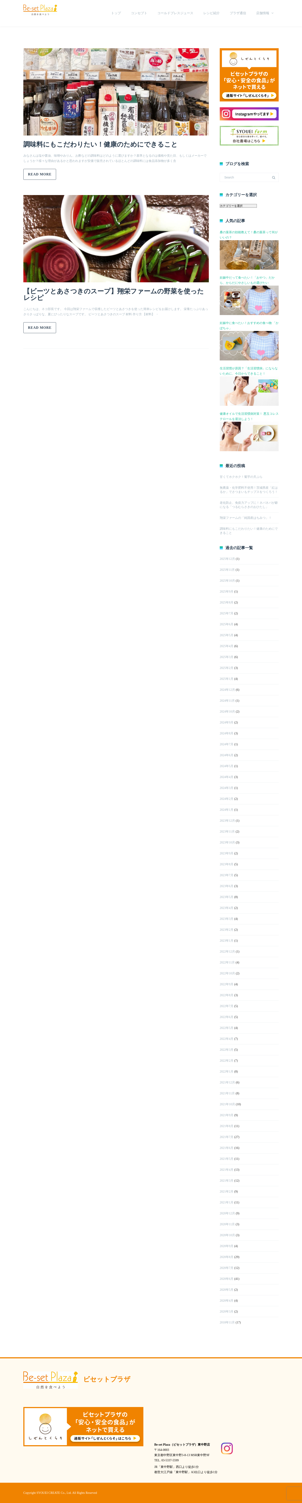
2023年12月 (227, 820)
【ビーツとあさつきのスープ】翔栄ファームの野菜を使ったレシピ (113, 294)
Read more (39, 174)
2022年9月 (226, 984)
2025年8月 (226, 602)
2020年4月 (226, 1300)
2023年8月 (226, 864)
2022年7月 (226, 1006)
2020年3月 (226, 1311)
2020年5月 (226, 1289)
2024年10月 (227, 711)
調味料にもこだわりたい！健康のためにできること (100, 144)
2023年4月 (226, 908)
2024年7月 (226, 744)
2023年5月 (226, 897)
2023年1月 (226, 940)
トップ (116, 13)
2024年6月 (226, 755)
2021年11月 (227, 1093)
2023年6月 (226, 886)
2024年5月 (226, 766)
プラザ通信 (238, 13)
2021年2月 (226, 1191)
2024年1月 (226, 809)
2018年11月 (227, 1322)
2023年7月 (226, 875)
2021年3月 (226, 1180)
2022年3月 (226, 1049)
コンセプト (139, 13)
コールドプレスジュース (175, 13)
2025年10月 (227, 580)
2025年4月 (226, 646)
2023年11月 (227, 831)
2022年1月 (226, 1071)
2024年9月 (226, 722)
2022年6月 (226, 1017)
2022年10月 (227, 973)
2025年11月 (227, 569)
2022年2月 (226, 1060)
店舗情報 (262, 13)
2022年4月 (226, 1038)
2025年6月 (226, 624)
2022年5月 (226, 1028)
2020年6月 (226, 1278)
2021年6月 (226, 1148)
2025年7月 (226, 613)
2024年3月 (226, 788)
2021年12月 (227, 1082)
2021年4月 (226, 1169)
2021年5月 (226, 1158)
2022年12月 (227, 951)
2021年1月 (226, 1202)
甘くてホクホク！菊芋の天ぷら (241, 476)
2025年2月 (226, 668)
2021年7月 (226, 1137)
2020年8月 (226, 1257)
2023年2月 (226, 929)
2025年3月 (226, 657)
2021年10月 (227, 1104)
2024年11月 (227, 700)
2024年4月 (226, 777)
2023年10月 (227, 842)
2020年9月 (226, 1246)
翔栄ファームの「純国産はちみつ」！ (246, 517)
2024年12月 (227, 689)
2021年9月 (226, 1115)
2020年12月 (227, 1213)
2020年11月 (227, 1224)
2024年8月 (226, 733)
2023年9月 (226, 853)
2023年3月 (226, 918)
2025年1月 (226, 678)
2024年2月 (226, 798)
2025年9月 (226, 591)
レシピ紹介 (211, 13)
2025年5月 (226, 635)
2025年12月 (227, 558)
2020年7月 (226, 1268)
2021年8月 (226, 1126)
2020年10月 (227, 1235)
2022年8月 (226, 995)
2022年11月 (227, 962)
